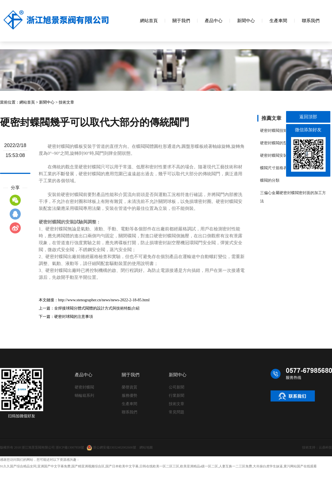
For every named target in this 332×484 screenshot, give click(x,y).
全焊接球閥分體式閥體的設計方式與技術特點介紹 (96, 308)
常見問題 (176, 412)
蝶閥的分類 (269, 180)
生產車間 (129, 404)
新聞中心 (47, 102)
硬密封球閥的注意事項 (73, 317)
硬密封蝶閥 (84, 387)
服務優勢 (129, 395)
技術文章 (66, 102)
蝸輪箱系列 (84, 395)
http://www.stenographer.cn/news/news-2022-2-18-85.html (104, 300)
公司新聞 (176, 387)
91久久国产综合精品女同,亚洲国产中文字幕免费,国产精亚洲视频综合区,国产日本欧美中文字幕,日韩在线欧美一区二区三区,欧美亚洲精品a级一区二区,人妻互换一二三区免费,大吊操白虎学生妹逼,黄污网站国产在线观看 (158, 466)
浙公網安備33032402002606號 (111, 447)
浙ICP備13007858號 (70, 447)
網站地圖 (146, 447)
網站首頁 (27, 102)
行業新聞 (176, 395)
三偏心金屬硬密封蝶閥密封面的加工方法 (293, 197)
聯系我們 (129, 412)
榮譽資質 (129, 387)
